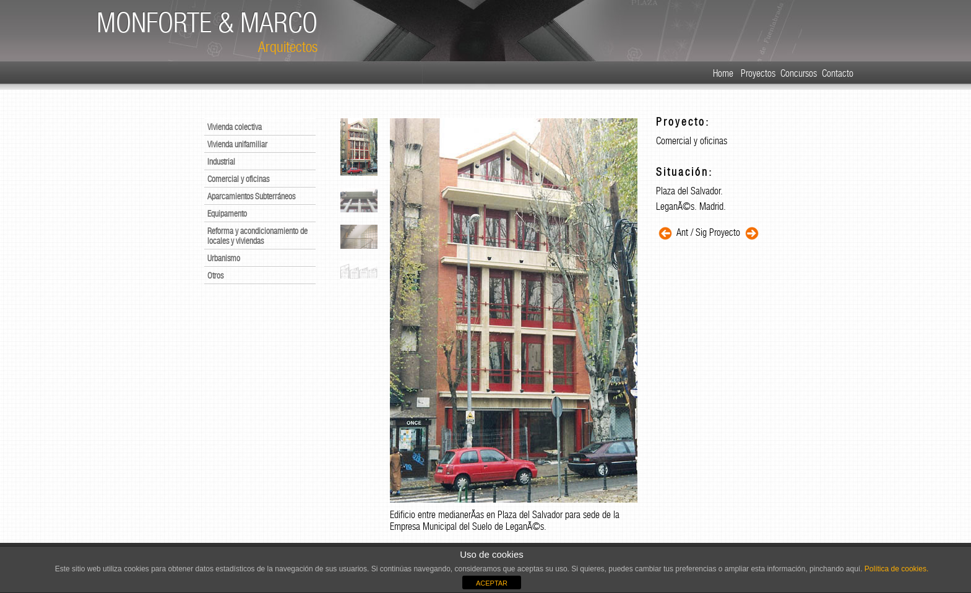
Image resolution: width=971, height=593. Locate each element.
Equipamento (227, 214)
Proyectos (758, 73)
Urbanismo (223, 258)
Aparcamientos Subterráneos (251, 196)
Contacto (837, 73)
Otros (215, 275)
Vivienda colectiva (234, 127)
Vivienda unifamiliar (237, 144)
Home (723, 73)
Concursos (798, 73)
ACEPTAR (491, 583)
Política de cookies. (896, 569)
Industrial (221, 162)
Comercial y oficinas (238, 179)
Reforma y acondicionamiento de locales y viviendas (257, 236)
